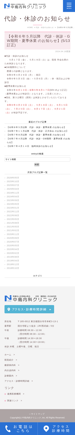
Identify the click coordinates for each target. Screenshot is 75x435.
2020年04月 (13, 249)
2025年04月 (13, 189)
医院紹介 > (11, 360)
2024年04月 (13, 196)
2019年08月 (13, 257)
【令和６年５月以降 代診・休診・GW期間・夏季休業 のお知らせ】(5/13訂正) (38, 40)
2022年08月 (13, 215)
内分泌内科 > (12, 370)
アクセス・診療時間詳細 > (19, 381)
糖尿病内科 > (12, 365)
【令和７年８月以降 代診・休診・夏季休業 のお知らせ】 (36, 135)
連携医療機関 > (15, 394)
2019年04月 (13, 260)
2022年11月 (13, 211)
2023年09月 (13, 200)
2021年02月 (13, 230)
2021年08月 (13, 223)
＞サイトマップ (37, 414)
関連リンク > (14, 400)
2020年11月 (13, 234)
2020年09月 (13, 238)
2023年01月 (13, 208)
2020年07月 (13, 242)
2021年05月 (13, 226)
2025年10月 (13, 181)
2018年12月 (13, 264)
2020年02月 (13, 253)
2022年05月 (13, 219)
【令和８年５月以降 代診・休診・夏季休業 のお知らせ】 (36, 127)
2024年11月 (13, 193)
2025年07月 (13, 185)
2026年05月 (13, 177)
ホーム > (10, 354)
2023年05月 (13, 204)
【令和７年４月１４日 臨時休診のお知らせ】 (30, 146)
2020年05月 (13, 245)
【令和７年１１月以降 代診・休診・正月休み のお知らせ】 (37, 131)
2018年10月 (13, 268)
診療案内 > (11, 376)
